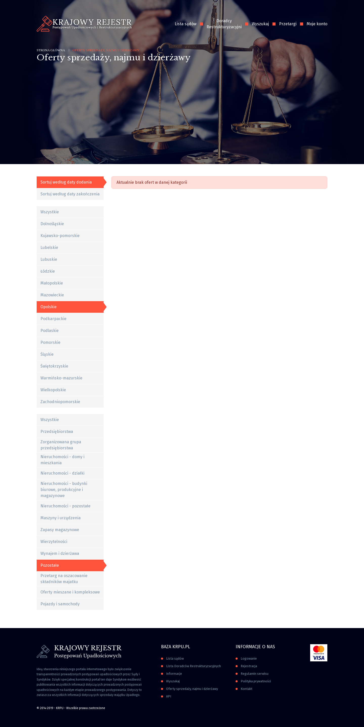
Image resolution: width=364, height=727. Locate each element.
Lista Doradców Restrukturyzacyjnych (193, 666)
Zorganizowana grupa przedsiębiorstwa (60, 444)
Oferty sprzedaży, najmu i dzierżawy (192, 689)
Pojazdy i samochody (60, 604)
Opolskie (48, 306)
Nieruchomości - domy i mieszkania (62, 459)
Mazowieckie (52, 295)
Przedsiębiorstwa (56, 431)
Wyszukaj (260, 23)
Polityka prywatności (256, 681)
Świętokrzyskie (54, 366)
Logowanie (249, 658)
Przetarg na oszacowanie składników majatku (63, 578)
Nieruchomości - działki (62, 473)
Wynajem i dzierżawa (59, 553)
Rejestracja (249, 666)
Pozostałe (49, 565)
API (168, 696)
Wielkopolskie (53, 389)
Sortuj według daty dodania (66, 182)
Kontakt (246, 689)
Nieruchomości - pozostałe (65, 506)
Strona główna (51, 50)
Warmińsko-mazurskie (61, 378)
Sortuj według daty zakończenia (70, 194)
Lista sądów (185, 23)
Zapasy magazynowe (59, 529)
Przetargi (288, 23)
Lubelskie (49, 247)
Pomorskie (50, 342)
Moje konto (317, 23)
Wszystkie (49, 212)
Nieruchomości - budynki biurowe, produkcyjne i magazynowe (63, 489)
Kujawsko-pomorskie (60, 235)
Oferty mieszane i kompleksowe (70, 592)
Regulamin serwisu (254, 674)
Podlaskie (49, 330)
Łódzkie (47, 271)
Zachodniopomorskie (60, 401)
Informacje (174, 674)
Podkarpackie (53, 318)
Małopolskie (51, 283)
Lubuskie (48, 259)
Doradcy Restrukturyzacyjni (224, 23)
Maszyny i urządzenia (60, 517)
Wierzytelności (53, 541)
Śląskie (47, 354)
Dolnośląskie (52, 223)
